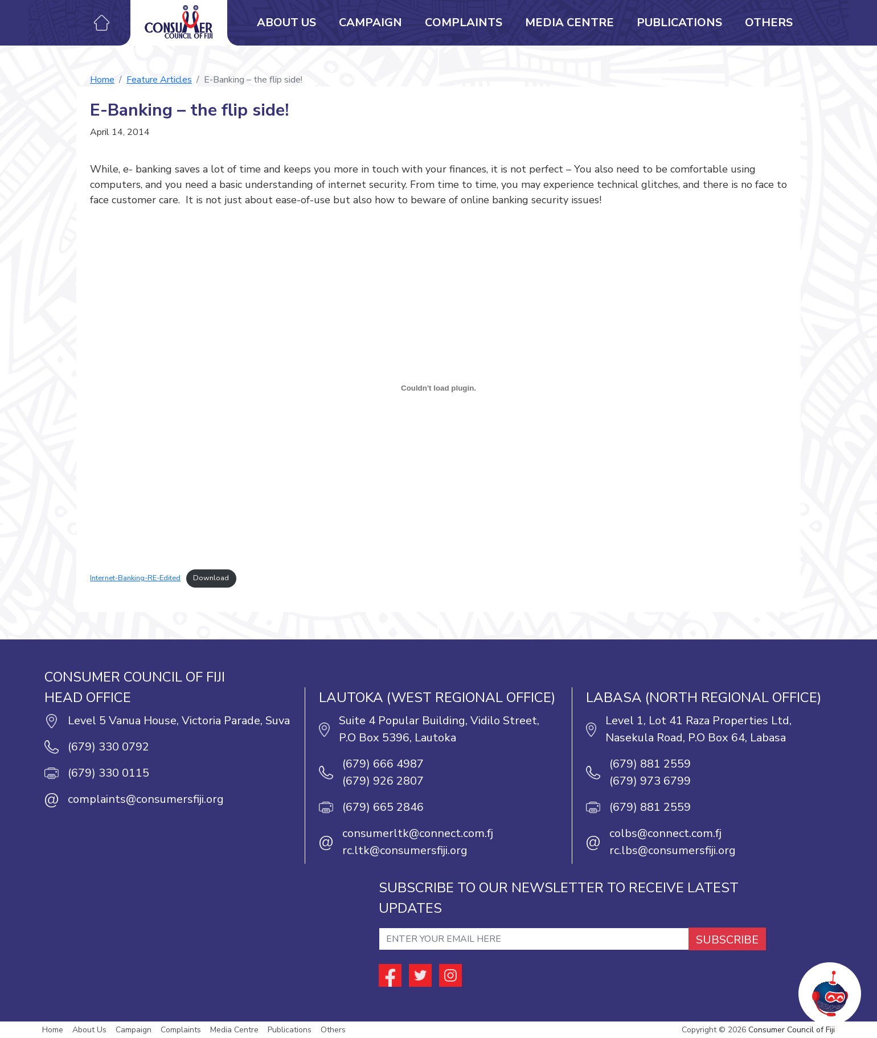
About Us (286, 22)
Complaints (463, 22)
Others (769, 22)
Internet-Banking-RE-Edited (135, 578)
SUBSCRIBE (727, 939)
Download (211, 578)
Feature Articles (159, 79)
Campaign (370, 22)
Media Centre (569, 22)
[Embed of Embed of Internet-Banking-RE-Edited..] (438, 388)
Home (102, 79)
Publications (679, 22)
